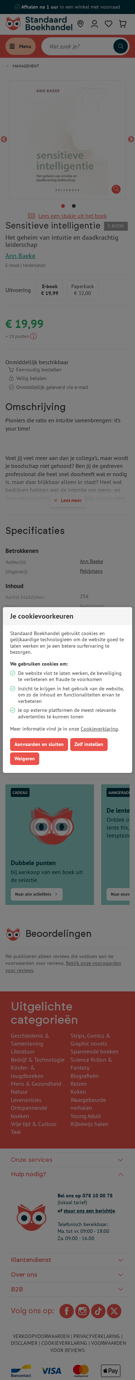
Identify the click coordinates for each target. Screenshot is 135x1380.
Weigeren (24, 758)
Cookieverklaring (99, 729)
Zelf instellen (89, 744)
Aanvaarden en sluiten (39, 744)
